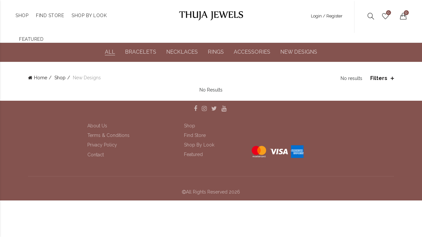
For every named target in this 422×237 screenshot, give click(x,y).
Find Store (195, 135)
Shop (60, 77)
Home (40, 77)
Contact (95, 154)
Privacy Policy (102, 144)
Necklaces (182, 52)
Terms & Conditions (108, 135)
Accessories (252, 52)
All (110, 52)
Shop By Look (199, 144)
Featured (193, 154)
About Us (97, 125)
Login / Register (327, 15)
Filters (378, 78)
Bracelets (140, 52)
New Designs (298, 52)
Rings (216, 52)
